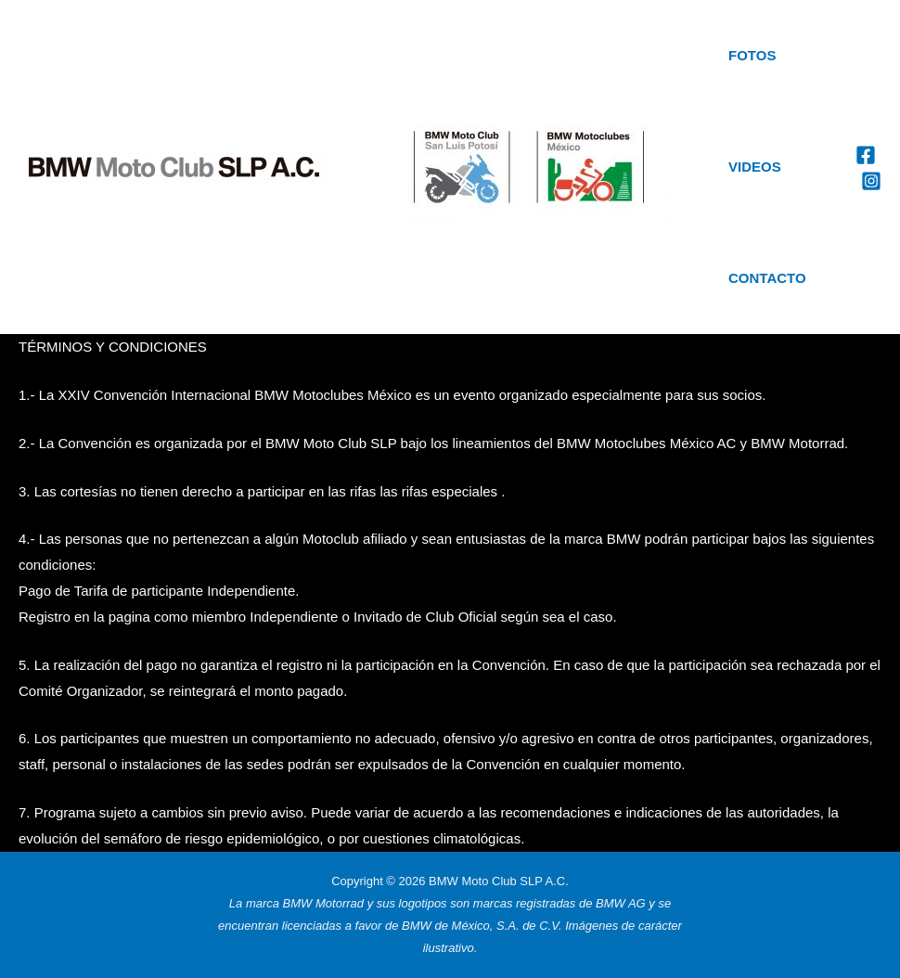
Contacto (767, 278)
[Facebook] (865, 155)
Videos (754, 166)
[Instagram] (871, 181)
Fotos (752, 55)
